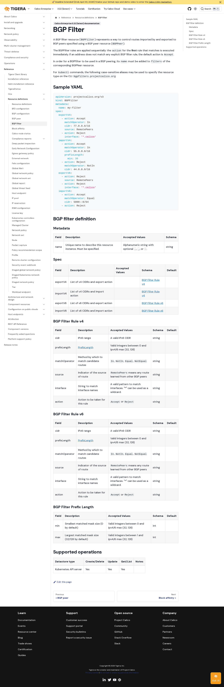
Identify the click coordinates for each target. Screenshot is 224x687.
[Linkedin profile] (104, 680)
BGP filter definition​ (195, 23)
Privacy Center (92, 672)
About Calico (170, 620)
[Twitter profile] (109, 680)
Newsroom (168, 637)
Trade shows (25, 643)
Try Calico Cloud (112, 8)
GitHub (118, 631)
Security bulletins (76, 631)
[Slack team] (119, 680)
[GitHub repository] (189, 8)
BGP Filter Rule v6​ (197, 39)
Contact (167, 649)
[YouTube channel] (114, 680)
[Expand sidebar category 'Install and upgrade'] (43, 22)
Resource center (27, 631)
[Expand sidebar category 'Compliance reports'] (43, 138)
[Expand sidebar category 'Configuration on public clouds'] (43, 309)
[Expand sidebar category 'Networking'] (43, 28)
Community (120, 625)
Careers (167, 643)
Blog (20, 637)
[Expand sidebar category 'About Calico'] (43, 16)
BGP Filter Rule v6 (152, 303)
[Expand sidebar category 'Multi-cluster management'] (43, 46)
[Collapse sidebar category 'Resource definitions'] (43, 99)
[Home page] (56, 18)
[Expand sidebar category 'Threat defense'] (43, 51)
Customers (169, 625)
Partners (167, 631)
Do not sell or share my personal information (119, 672)
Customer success (76, 620)
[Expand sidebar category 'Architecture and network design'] (43, 298)
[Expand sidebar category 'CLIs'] (43, 94)
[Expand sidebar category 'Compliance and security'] (43, 57)
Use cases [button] (128, 8)
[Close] (220, 2)
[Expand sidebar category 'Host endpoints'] (43, 314)
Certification (94, 8)
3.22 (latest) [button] (63, 8)
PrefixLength (85, 347)
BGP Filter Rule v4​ (197, 35)
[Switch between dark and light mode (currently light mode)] (195, 8)
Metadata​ (193, 27)
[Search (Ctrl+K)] (210, 8)
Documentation (27, 620)
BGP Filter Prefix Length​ (200, 43)
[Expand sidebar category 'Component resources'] (43, 304)
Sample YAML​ (192, 19)
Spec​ (191, 31)
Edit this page (62, 581)
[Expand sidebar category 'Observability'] (43, 40)
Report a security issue (79, 637)
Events (21, 625)
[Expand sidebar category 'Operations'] (43, 63)
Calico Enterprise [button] (43, 8)
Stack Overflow (122, 637)
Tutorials (80, 8)
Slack (117, 643)
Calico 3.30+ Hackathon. (160, 2)
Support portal (74, 625)
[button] (17, 9)
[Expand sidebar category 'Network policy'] (43, 34)
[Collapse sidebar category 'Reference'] (43, 69)
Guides (22, 655)
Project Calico (122, 620)
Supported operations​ (196, 47)
